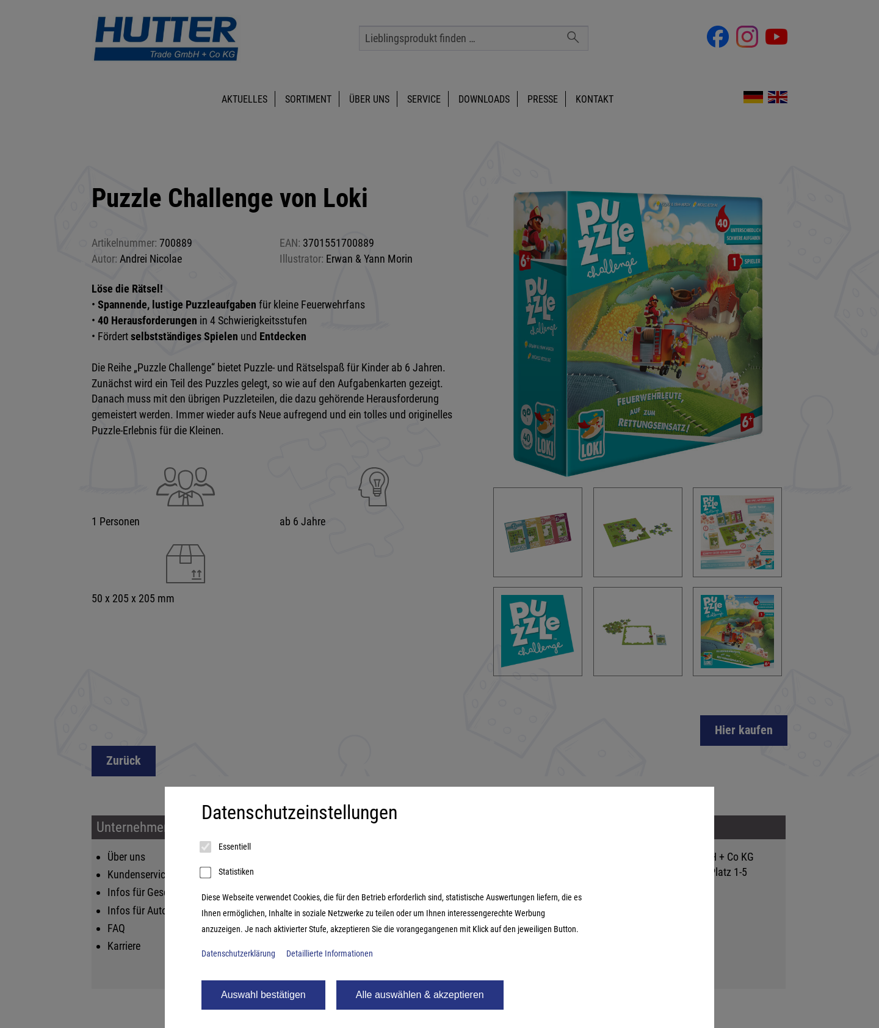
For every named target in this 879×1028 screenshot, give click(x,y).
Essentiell (226, 847)
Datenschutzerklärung (238, 954)
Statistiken (227, 873)
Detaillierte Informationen (329, 954)
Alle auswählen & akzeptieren (420, 995)
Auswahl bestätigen (263, 995)
